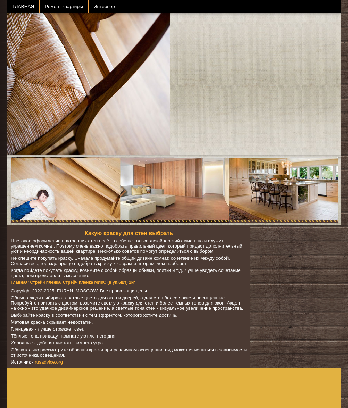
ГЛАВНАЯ (23, 6)
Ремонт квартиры (64, 6)
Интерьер (104, 6)
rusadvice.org (49, 362)
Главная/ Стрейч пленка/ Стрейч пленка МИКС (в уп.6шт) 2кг (73, 282)
